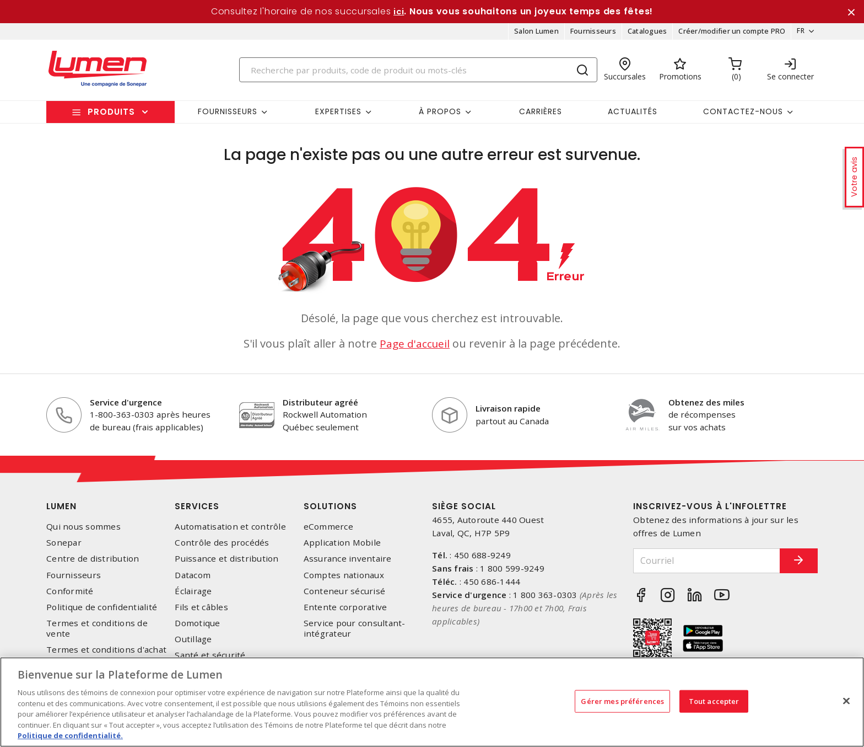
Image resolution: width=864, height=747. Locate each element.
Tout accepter (714, 701)
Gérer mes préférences (622, 701)
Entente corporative (345, 611)
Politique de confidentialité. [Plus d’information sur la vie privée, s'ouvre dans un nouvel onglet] (70, 735)
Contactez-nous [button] (743, 115)
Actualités (632, 115)
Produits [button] (111, 115)
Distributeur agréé (320, 406)
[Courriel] (698, 564)
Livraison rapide (508, 412)
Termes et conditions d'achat (106, 654)
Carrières (540, 115)
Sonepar (64, 546)
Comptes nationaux (344, 579)
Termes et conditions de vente (97, 632)
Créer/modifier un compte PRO (727, 35)
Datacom (192, 579)
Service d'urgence (126, 406)
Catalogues (643, 35)
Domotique (197, 627)
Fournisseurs (589, 35)
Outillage (193, 643)
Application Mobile (342, 546)
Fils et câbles (201, 611)
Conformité (70, 595)
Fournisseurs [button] (227, 115)
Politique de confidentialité (101, 611)
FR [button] (797, 35)
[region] (432, 702)
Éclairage (193, 595)
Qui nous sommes (83, 530)
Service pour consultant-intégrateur (355, 632)
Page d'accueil (415, 347)
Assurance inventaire (348, 563)
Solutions (330, 510)
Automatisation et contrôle (230, 530)
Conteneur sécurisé (345, 595)
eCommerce (328, 530)
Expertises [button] (338, 115)
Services (197, 510)
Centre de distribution (92, 563)
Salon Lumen (532, 35)
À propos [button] (440, 115)
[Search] (418, 73)
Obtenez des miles (706, 406)
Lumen (61, 510)
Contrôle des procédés (222, 546)
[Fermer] (846, 701)
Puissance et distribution (226, 563)
